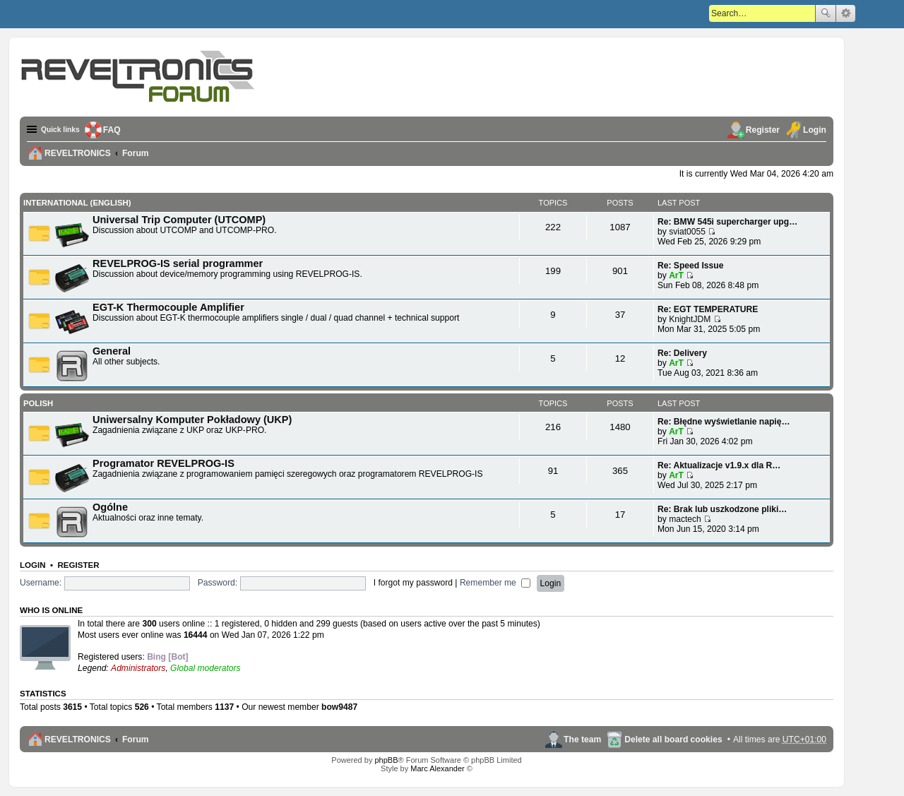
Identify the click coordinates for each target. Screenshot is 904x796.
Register (78, 564)
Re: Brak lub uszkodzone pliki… (722, 508)
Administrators (138, 667)
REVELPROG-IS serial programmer (178, 262)
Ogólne (110, 506)
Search (825, 13)
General (112, 350)
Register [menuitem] (763, 130)
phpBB (386, 760)
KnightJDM (689, 318)
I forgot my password (413, 582)
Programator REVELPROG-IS (163, 462)
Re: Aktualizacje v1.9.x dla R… (719, 465)
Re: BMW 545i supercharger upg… (727, 221)
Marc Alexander (437, 768)
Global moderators (205, 667)
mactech (685, 518)
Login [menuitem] (814, 130)
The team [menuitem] (582, 739)
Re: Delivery (682, 352)
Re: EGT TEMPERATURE (708, 309)
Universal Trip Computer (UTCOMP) (179, 219)
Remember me (495, 582)
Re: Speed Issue (690, 265)
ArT (676, 275)
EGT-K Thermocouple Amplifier (168, 306)
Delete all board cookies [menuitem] (673, 739)
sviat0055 (687, 231)
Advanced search (845, 13)
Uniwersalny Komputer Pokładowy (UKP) (192, 418)
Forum (135, 739)
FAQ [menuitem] (119, 130)
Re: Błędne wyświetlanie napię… (724, 421)
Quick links (64, 130)
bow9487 (339, 706)
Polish (37, 402)
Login (33, 564)
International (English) (75, 202)
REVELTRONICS (77, 739)
